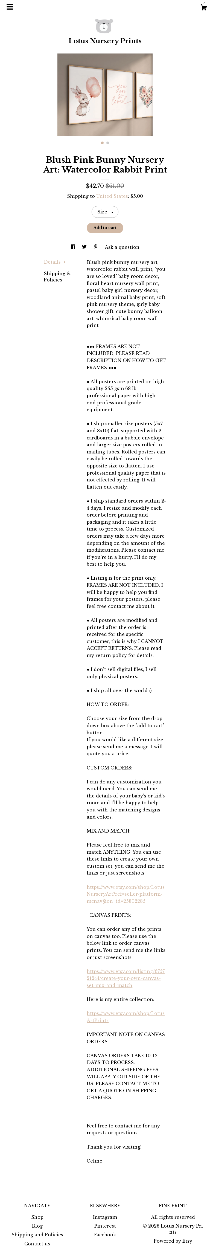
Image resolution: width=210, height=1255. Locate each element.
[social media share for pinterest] (96, 247)
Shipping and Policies (37, 1234)
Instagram (105, 1217)
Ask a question (122, 247)
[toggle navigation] (10, 7)
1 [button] (102, 143)
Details (55, 262)
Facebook (105, 1234)
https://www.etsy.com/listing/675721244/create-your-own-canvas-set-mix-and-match (126, 978)
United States (112, 196)
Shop (37, 1217)
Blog (37, 1226)
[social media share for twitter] (85, 247)
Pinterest (105, 1226)
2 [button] (107, 143)
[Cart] (204, 8)
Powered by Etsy (173, 1241)
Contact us (37, 1243)
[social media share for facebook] (74, 247)
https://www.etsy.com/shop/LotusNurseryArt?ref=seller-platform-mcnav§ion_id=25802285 (126, 894)
